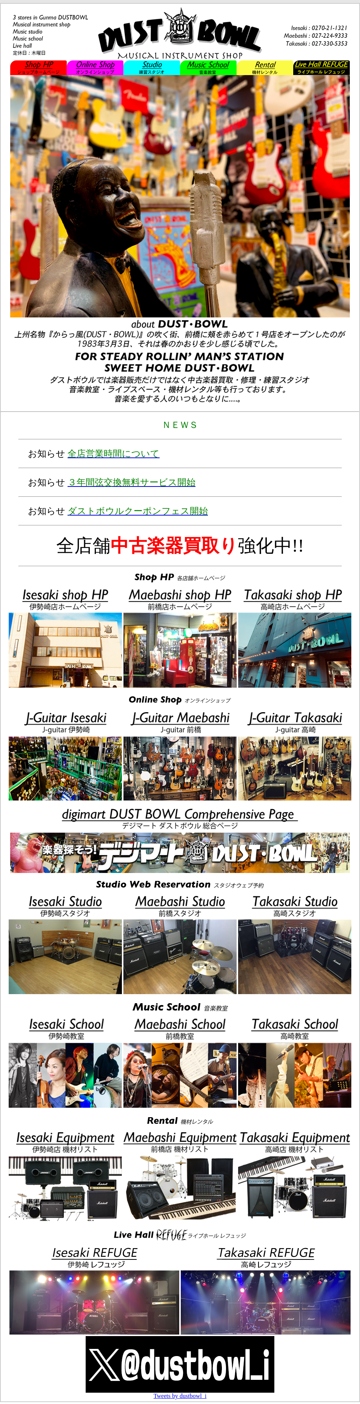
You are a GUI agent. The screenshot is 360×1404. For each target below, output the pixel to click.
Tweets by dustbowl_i (180, 1396)
